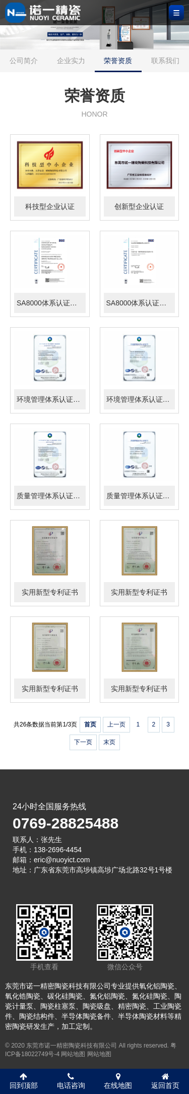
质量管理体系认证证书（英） (51, 496)
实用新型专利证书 (50, 592)
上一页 (116, 724)
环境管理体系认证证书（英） (51, 399)
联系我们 (165, 61)
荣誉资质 (118, 61)
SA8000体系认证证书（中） (140, 303)
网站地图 (73, 1054)
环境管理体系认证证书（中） (140, 399)
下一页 (83, 742)
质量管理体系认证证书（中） (140, 496)
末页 (109, 742)
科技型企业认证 (50, 206)
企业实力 (71, 61)
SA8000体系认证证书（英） (51, 303)
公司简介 (24, 61)
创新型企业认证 (139, 206)
